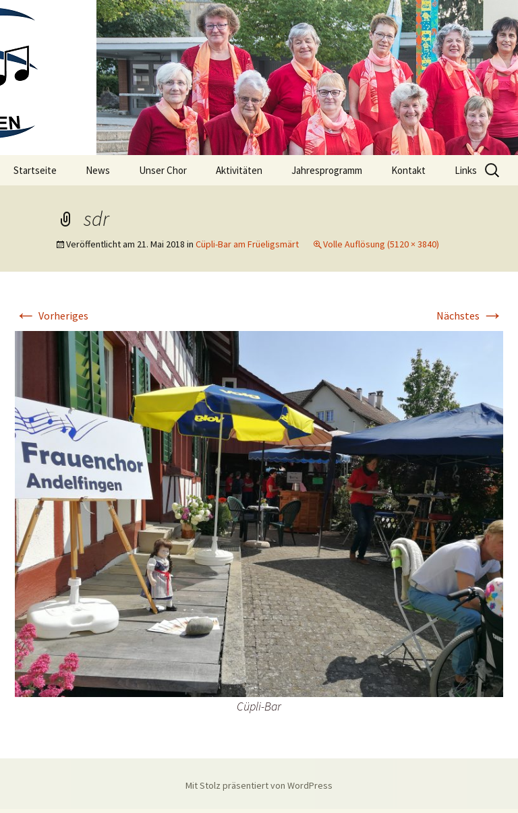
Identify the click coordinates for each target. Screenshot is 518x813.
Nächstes (469, 315)
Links (466, 170)
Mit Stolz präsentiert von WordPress (259, 785)
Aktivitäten (239, 170)
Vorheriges (51, 315)
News (98, 170)
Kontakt (408, 170)
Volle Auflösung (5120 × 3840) (381, 244)
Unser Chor (163, 170)
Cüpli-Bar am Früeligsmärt (247, 244)
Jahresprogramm (326, 170)
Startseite (35, 170)
